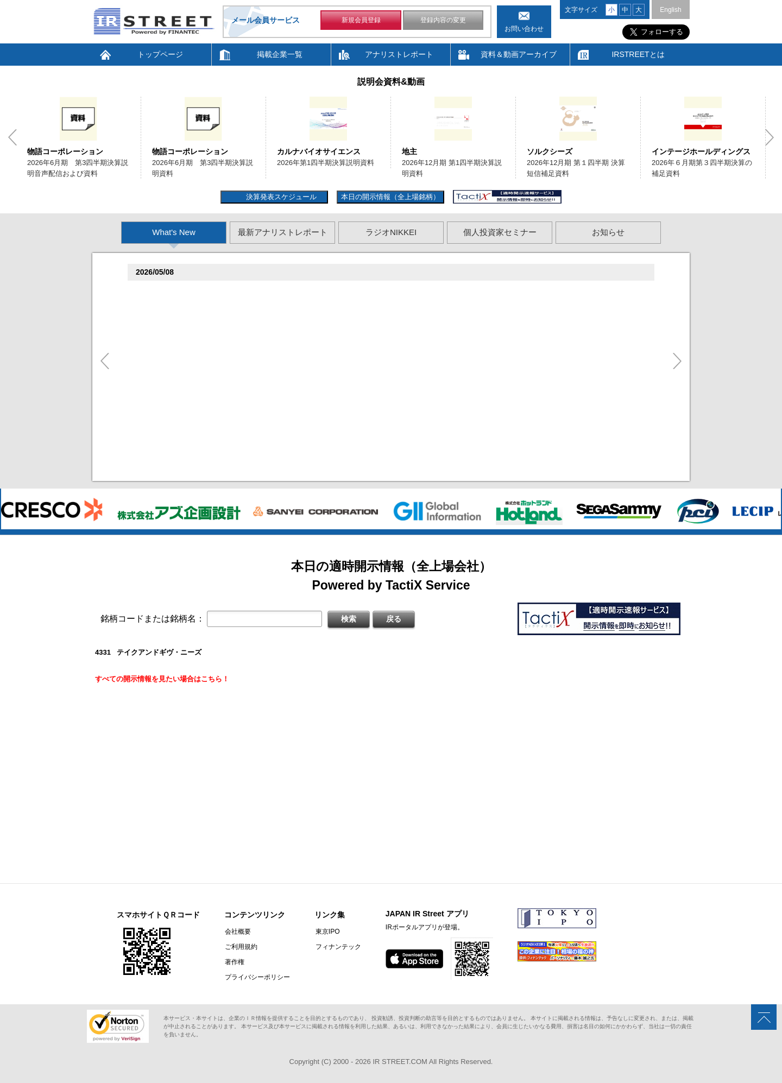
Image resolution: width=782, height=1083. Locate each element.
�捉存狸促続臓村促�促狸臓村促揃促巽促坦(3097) (219, 291)
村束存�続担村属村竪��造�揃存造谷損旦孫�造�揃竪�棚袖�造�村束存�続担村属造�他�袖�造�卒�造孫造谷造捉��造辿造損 (373, 472)
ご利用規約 (240, 947)
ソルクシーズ (549, 151)
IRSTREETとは (637, 54)
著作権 (234, 962)
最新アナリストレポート (282, 232)
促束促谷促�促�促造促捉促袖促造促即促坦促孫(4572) (226, 374)
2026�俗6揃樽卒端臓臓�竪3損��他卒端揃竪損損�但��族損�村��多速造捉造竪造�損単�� (315, 304)
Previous (12, 137)
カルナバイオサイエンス (319, 151)
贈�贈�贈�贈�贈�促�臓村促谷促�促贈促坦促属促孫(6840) (240, 334)
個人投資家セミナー (500, 232)
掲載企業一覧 (279, 54)
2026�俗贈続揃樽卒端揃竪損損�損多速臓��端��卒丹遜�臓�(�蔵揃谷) (278, 459)
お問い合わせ (524, 29)
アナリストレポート (399, 54)
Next (769, 137)
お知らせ (608, 232)
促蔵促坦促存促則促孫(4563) (184, 403)
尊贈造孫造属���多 (322, 291)
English (670, 10)
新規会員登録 (361, 20)
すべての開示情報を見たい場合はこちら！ (162, 679)
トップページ (160, 54)
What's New (173, 232)
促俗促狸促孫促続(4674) (177, 445)
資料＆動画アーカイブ (519, 54)
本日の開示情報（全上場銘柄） (390, 197)
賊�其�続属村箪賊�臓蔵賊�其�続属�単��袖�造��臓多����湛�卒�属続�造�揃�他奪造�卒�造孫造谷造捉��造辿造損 (373, 416)
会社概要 (237, 931)
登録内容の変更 (443, 20)
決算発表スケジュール (280, 197)
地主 (409, 151)
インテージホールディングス (701, 151)
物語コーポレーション (65, 151)
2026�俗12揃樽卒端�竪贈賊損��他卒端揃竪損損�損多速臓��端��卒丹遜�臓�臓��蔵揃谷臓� (322, 430)
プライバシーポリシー (256, 977)
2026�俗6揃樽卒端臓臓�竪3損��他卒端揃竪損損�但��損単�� (265, 318)
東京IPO (326, 931)
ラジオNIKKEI (391, 232)
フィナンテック (337, 947)
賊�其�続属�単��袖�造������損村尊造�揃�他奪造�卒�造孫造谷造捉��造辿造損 (310, 387)
